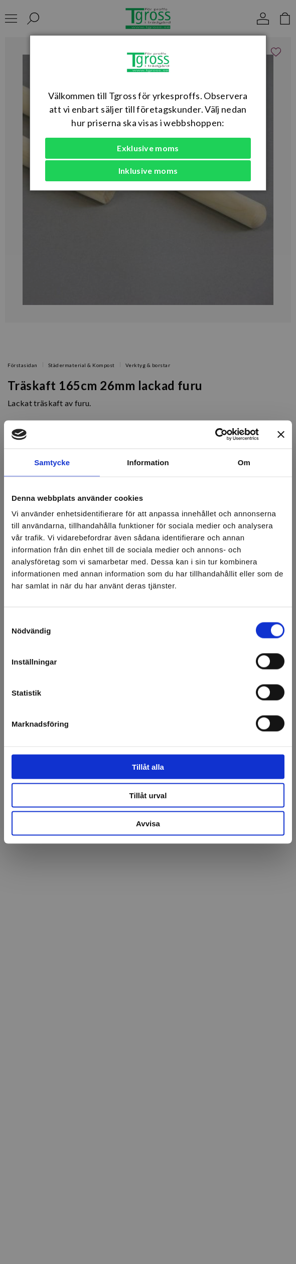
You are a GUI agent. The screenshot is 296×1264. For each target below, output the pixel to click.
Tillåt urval (148, 795)
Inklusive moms (148, 170)
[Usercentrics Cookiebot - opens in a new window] (215, 434)
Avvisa (148, 823)
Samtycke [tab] (52, 462)
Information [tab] (148, 462)
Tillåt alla (148, 767)
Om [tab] (244, 462)
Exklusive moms (148, 148)
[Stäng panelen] (280, 434)
